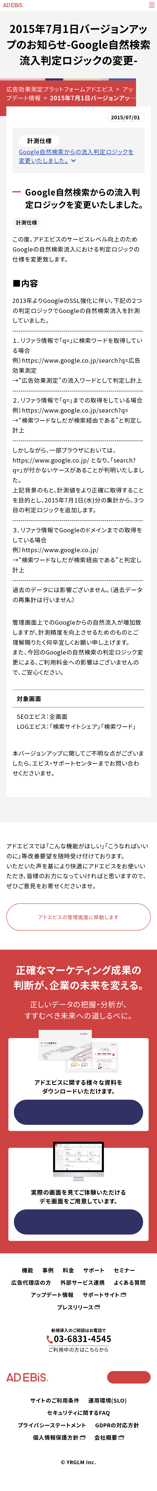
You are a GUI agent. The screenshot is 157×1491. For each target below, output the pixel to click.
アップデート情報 (52, 1295)
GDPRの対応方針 (117, 1425)
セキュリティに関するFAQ (78, 1413)
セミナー (124, 1270)
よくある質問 (130, 1282)
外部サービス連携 (82, 1282)
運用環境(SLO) (107, 1400)
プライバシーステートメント (52, 1425)
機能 (27, 1270)
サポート (94, 1270)
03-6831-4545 (82, 1338)
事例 (48, 1270)
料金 (68, 1270)
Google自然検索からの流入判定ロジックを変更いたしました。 (76, 156)
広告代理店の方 (31, 1282)
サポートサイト (101, 1295)
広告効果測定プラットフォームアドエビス (59, 89)
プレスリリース (75, 1307)
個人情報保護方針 (56, 1437)
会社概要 (105, 1437)
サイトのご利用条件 (55, 1400)
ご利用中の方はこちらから (78, 1349)
